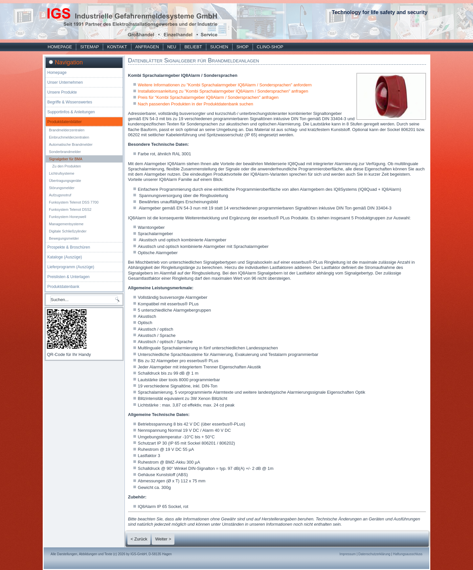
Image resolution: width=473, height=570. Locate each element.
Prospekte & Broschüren (68, 247)
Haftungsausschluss (408, 554)
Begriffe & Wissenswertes (69, 102)
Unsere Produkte (62, 92)
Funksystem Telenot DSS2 (70, 209)
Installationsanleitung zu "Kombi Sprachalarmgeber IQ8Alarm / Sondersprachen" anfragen (223, 91)
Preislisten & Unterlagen (68, 276)
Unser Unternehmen (65, 82)
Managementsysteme (66, 224)
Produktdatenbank (63, 286)
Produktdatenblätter (64, 122)
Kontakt (117, 46)
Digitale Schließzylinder (67, 231)
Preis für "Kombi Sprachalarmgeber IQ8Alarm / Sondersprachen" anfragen (208, 97)
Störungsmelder (62, 188)
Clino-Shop (270, 46)
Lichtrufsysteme (61, 173)
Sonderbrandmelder (65, 152)
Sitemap (89, 46)
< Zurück (139, 539)
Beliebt (193, 46)
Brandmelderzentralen (66, 130)
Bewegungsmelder (64, 238)
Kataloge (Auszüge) (64, 257)
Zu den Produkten (66, 166)
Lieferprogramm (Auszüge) (70, 267)
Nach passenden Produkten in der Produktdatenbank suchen (195, 103)
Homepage (60, 46)
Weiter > (163, 539)
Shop (242, 46)
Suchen (219, 46)
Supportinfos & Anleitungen (71, 112)
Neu (171, 46)
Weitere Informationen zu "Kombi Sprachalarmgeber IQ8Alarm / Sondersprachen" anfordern (225, 84)
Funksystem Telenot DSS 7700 (74, 202)
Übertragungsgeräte (65, 181)
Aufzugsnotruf (60, 195)
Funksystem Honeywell (67, 217)
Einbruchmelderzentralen (69, 137)
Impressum (347, 554)
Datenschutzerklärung (374, 554)
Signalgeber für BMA (65, 159)
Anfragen (147, 46)
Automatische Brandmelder (71, 144)
